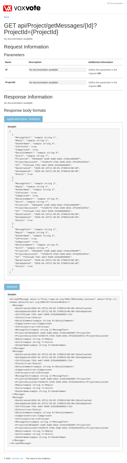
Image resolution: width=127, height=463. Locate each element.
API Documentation (115, 3)
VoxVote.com (17, 458)
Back (6, 17)
